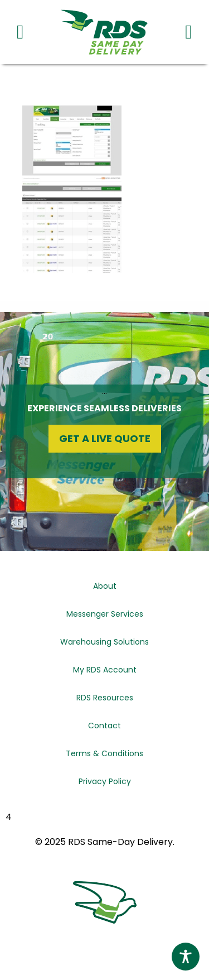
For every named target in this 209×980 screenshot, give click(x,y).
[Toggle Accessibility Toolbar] (186, 956)
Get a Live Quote (104, 438)
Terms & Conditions (104, 753)
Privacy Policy (105, 781)
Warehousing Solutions (104, 641)
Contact (104, 725)
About (104, 586)
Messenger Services (104, 613)
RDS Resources (104, 697)
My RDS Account (105, 669)
